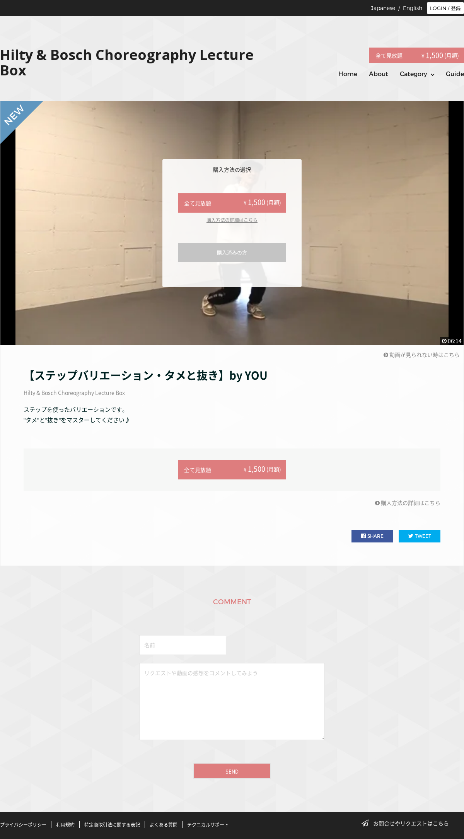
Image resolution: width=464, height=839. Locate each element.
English (412, 8)
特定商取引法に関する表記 (112, 824)
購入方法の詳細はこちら (232, 220)
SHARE (372, 536)
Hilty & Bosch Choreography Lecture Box (74, 392)
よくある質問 (163, 824)
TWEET (419, 536)
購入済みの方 (232, 252)
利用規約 (65, 824)
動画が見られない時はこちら (422, 354)
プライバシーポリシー (23, 824)
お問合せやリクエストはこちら (408, 823)
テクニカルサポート (208, 824)
